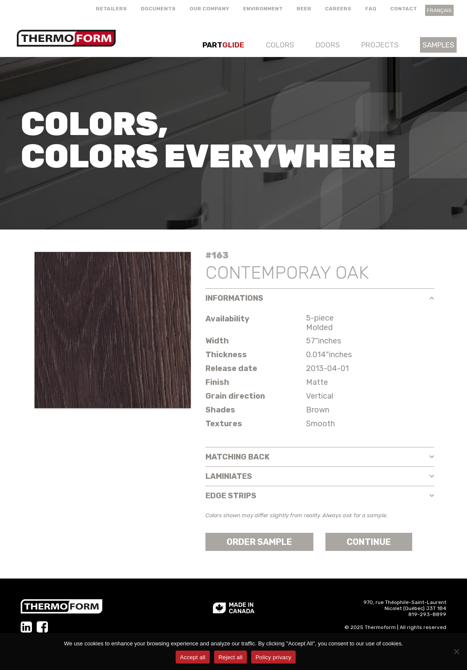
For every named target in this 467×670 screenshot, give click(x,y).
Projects (379, 45)
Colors (280, 45)
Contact (403, 9)
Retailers (111, 9)
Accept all (192, 657)
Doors (328, 45)
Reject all (230, 657)
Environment (263, 9)
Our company (209, 9)
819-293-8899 (427, 614)
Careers (338, 9)
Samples (438, 45)
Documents (158, 9)
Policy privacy (273, 657)
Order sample (259, 542)
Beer (304, 9)
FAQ (370, 9)
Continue (369, 542)
